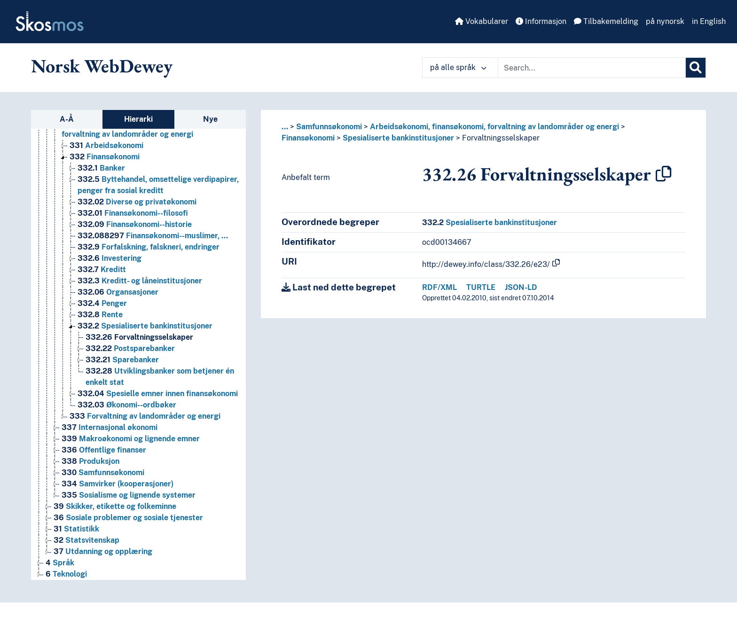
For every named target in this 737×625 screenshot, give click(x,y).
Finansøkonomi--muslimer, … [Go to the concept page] (153, 235)
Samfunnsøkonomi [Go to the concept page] (103, 472)
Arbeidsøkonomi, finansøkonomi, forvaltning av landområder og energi (494, 126)
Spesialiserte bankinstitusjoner (398, 137)
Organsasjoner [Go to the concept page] (118, 292)
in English (709, 21)
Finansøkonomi (308, 137)
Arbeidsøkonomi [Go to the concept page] (106, 145)
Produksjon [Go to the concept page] (90, 461)
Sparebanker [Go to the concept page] (122, 359)
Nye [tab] (210, 119)
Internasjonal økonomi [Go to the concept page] (109, 427)
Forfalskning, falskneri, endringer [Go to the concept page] (149, 246)
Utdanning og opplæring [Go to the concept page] (103, 551)
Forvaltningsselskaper (501, 137)
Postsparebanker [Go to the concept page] (130, 348)
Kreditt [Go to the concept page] (102, 269)
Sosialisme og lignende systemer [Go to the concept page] (129, 495)
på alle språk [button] (458, 67)
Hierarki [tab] (138, 119)
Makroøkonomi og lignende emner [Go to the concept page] (131, 438)
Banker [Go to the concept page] (101, 168)
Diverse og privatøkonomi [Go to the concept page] (137, 201)
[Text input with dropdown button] (592, 67)
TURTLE (480, 287)
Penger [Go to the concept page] (102, 303)
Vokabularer (481, 21)
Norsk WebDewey (101, 66)
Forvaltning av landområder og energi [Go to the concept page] (145, 416)
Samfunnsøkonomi (329, 126)
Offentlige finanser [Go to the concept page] (104, 449)
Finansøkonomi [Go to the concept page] (105, 156)
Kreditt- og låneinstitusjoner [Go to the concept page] (140, 280)
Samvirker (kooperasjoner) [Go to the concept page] (117, 483)
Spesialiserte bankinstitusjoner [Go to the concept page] (145, 325)
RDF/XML (439, 287)
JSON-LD (521, 287)
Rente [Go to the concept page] (100, 314)
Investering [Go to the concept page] (109, 258)
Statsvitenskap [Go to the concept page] (86, 540)
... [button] (285, 126)
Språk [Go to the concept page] (60, 562)
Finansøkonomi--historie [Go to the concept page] (135, 224)
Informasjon (541, 21)
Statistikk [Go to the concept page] (76, 528)
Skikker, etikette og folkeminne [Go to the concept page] (115, 506)
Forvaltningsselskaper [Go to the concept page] (139, 337)
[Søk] (695, 67)
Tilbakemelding (606, 21)
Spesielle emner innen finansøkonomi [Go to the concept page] (158, 393)
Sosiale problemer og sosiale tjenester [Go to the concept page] (128, 517)
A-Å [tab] (67, 119)
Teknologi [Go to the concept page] (66, 574)
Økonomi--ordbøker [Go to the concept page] (127, 404)
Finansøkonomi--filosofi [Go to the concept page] (133, 213)
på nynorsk (665, 21)
